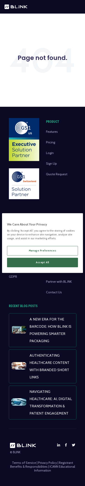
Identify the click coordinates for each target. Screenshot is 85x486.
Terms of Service (24, 463)
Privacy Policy (47, 463)
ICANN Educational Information (54, 468)
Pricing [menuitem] (50, 142)
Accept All (42, 262)
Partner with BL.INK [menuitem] (59, 282)
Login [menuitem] (50, 153)
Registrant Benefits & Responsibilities (41, 465)
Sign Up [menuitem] (51, 163)
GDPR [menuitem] (13, 277)
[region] (42, 243)
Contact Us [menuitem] (54, 292)
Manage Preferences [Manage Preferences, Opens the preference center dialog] (42, 250)
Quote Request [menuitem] (56, 174)
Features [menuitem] (52, 132)
